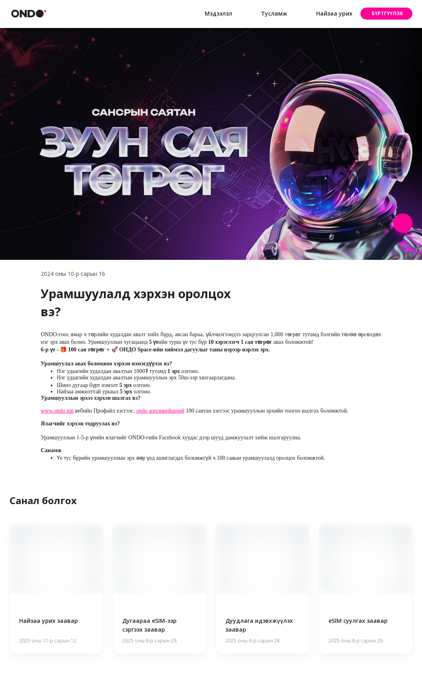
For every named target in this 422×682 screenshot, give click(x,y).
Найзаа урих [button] (327, 13)
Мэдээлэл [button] (212, 13)
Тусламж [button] (267, 13)
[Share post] (402, 223)
